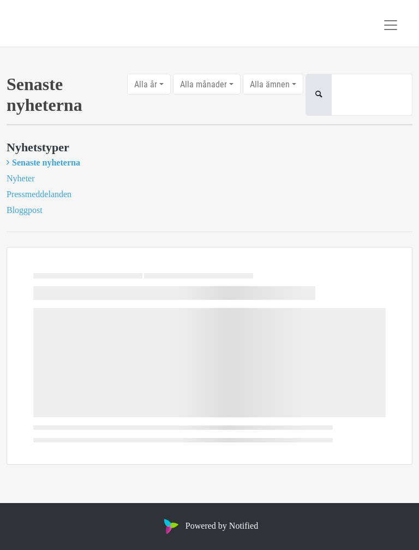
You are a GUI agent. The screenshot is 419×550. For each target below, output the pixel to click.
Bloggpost (25, 210)
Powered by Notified (209, 525)
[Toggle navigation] (390, 25)
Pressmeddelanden (39, 194)
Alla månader (203, 84)
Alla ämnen (270, 84)
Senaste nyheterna (46, 162)
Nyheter (21, 178)
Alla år (145, 84)
